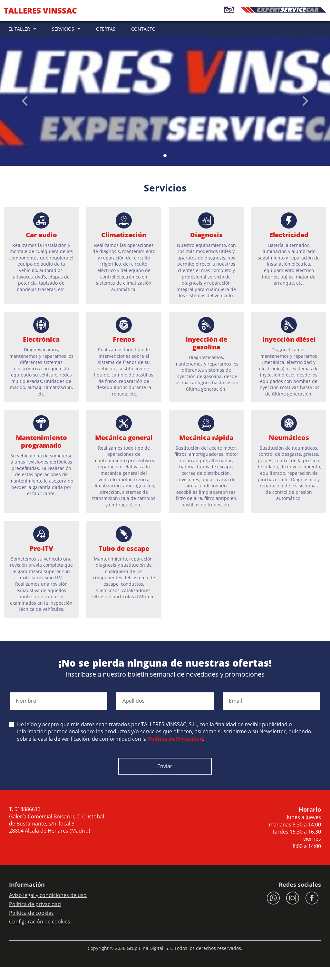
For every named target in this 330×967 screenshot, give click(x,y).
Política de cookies (31, 912)
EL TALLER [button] (19, 29)
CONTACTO (143, 29)
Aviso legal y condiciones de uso (48, 895)
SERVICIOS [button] (63, 29)
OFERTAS (105, 29)
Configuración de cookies (39, 921)
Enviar (164, 766)
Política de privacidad (35, 904)
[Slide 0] (165, 156)
